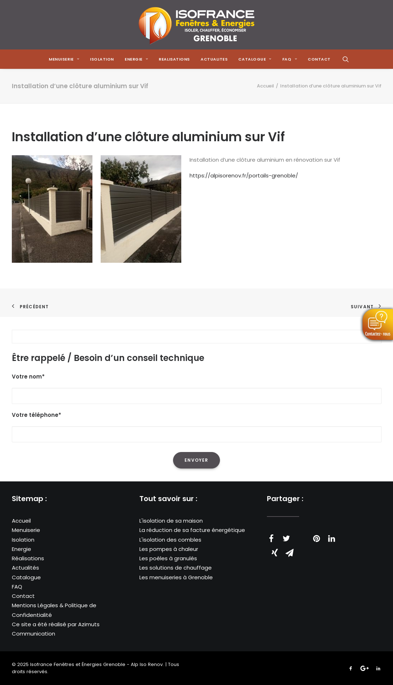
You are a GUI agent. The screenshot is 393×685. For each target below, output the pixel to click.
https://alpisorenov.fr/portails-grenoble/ (244, 175)
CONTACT (319, 59)
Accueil (265, 85)
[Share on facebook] (271, 538)
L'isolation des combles (170, 539)
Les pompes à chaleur (168, 549)
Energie (21, 549)
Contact (23, 596)
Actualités (25, 567)
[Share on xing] (275, 553)
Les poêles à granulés (168, 558)
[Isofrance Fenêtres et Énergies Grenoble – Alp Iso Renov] (196, 24)
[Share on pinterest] (317, 538)
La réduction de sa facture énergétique (192, 530)
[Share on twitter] (286, 538)
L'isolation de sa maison (171, 520)
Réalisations (28, 558)
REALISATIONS (174, 59)
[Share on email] (290, 553)
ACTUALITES (214, 59)
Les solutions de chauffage (175, 567)
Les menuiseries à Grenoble (176, 577)
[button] (345, 59)
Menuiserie (26, 530)
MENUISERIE (64, 59)
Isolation (102, 59)
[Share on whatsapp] (347, 535)
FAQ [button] (289, 59)
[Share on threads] (301, 535)
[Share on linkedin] (332, 538)
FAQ (17, 586)
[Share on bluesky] (362, 535)
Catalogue (26, 577)
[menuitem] (64, 59)
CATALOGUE (254, 59)
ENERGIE (136, 59)
